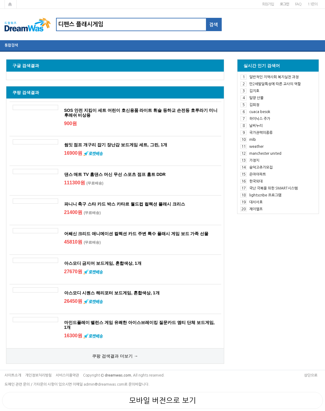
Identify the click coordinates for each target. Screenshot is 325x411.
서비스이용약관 (67, 375)
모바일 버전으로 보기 (162, 400)
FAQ (298, 4)
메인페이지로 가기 (10, 4)
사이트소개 (13, 375)
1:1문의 (312, 4)
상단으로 (310, 375)
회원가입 (268, 4)
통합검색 (11, 45)
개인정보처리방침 (38, 375)
